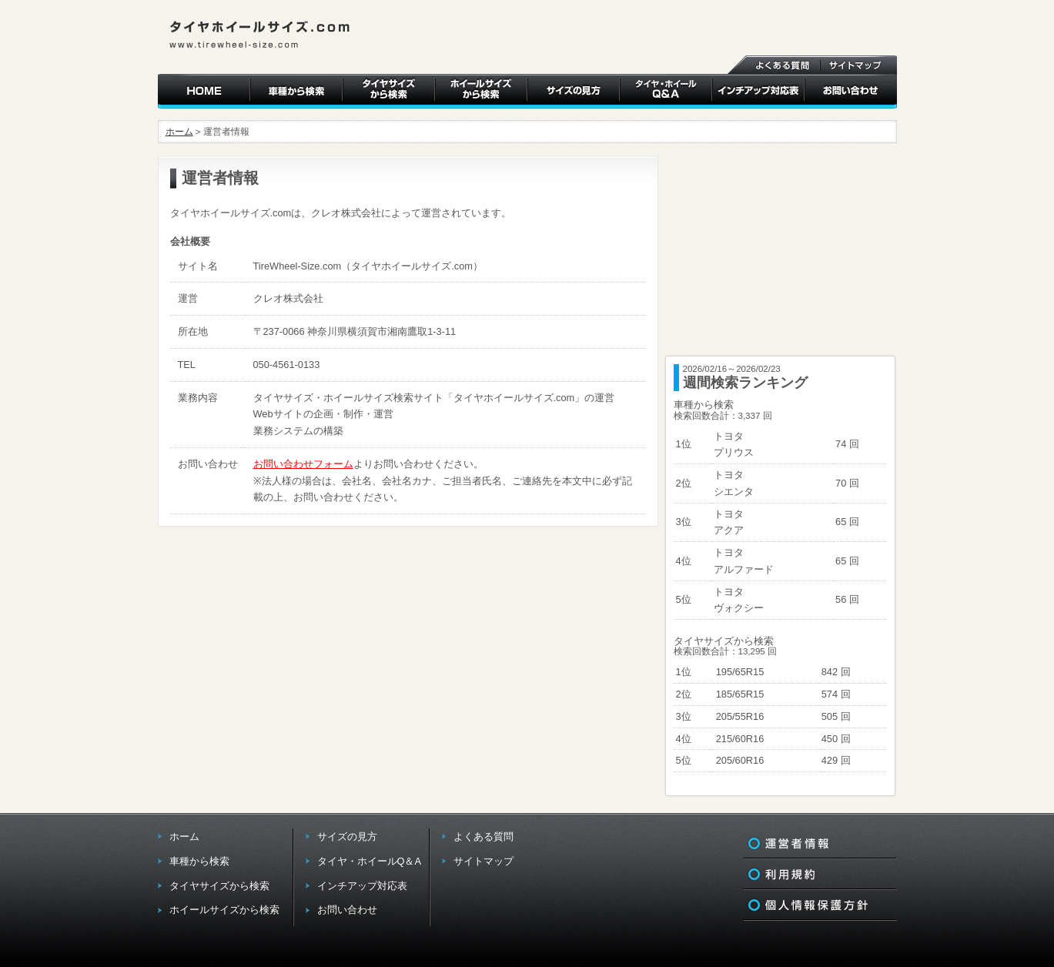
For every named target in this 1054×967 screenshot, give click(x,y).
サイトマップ (483, 861)
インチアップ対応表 (362, 886)
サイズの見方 (347, 836)
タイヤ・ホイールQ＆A (369, 861)
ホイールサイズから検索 (224, 909)
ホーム (179, 131)
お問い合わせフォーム (303, 464)
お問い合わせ (347, 909)
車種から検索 (199, 861)
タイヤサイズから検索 (219, 886)
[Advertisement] (781, 252)
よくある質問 (483, 836)
